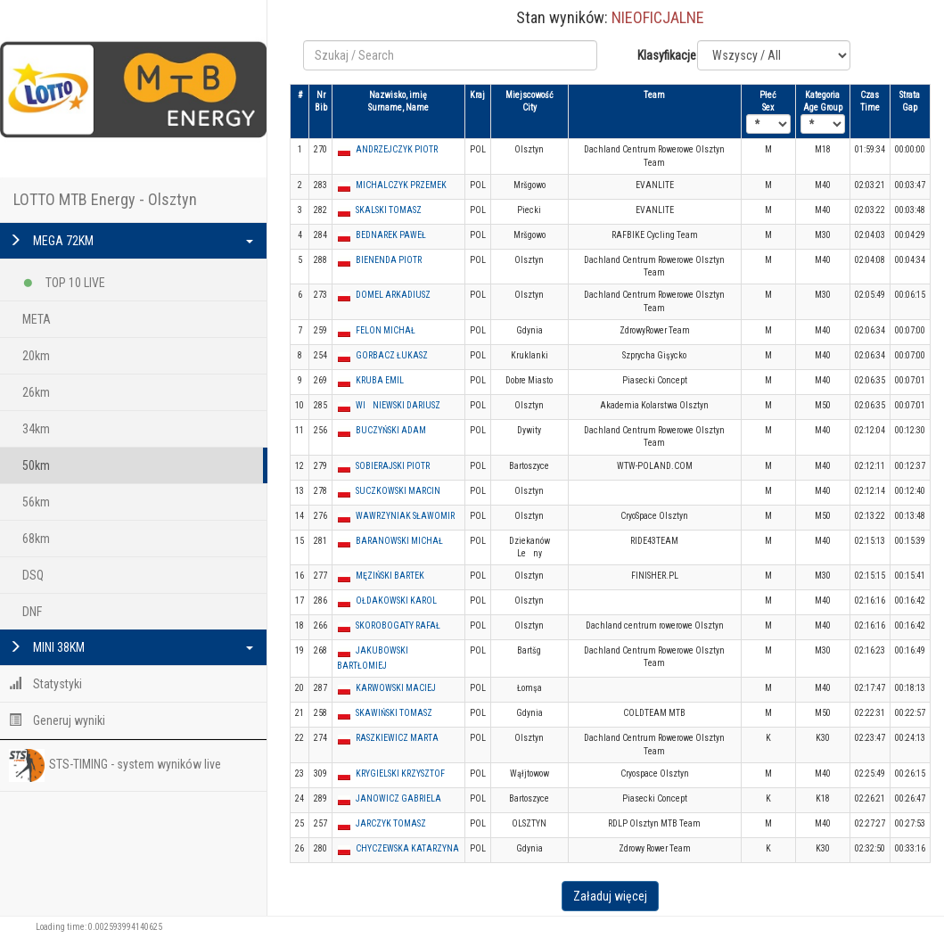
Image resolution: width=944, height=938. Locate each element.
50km (36, 465)
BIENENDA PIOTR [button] (389, 260)
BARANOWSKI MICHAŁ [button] (399, 541)
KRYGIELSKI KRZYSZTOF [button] (400, 773)
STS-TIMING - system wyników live (115, 765)
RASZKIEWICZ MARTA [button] (397, 738)
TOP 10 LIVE (63, 279)
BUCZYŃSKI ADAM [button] (391, 430)
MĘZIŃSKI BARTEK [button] (390, 575)
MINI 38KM (131, 647)
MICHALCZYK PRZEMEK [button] (401, 185)
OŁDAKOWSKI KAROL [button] (396, 600)
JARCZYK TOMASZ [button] (391, 823)
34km (36, 429)
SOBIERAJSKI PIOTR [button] (393, 466)
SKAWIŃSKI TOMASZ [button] (394, 713)
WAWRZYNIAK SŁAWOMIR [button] (405, 516)
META (36, 319)
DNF (32, 612)
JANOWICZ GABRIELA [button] (398, 798)
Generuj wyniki (57, 720)
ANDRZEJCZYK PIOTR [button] (397, 149)
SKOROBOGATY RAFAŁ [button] (398, 625)
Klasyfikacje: (660, 55)
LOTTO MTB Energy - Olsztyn (105, 199)
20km (36, 356)
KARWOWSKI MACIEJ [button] (396, 688)
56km (36, 502)
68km (36, 538)
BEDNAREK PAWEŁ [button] (391, 235)
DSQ (33, 575)
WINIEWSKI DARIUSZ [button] (398, 405)
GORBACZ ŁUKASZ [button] (392, 355)
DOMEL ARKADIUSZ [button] (393, 295)
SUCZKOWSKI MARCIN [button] (398, 491)
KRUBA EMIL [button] (380, 380)
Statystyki (45, 684)
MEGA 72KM (131, 241)
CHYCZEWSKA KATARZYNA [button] (407, 848)
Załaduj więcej (610, 896)
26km (36, 392)
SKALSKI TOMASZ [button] (389, 210)
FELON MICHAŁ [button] (385, 330)
